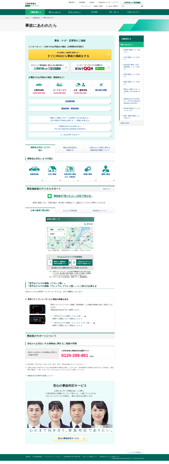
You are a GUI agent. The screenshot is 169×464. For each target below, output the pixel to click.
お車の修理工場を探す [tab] (40, 210)
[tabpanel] (70, 169)
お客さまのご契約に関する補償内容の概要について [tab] (99, 149)
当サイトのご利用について (90, 456)
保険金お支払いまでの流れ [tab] (40, 148)
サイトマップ (85, 6)
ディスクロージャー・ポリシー (53, 456)
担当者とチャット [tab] (100, 211)
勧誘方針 (28, 456)
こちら (78, 319)
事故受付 (72, 2)
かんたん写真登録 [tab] (70, 211)
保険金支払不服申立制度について (40, 376)
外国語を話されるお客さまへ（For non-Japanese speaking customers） (70, 127)
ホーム (27, 17)
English (91, 2)
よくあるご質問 (112, 6)
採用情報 (82, 2)
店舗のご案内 (98, 6)
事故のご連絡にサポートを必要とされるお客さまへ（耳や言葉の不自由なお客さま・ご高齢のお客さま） (70, 119)
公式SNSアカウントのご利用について (109, 456)
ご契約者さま (36, 17)
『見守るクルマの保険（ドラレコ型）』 (69, 316)
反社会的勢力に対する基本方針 (72, 456)
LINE (78, 203)
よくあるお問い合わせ (70, 135)
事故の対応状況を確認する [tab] (70, 149)
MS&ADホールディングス (108, 2)
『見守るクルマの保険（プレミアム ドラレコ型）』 (74, 323)
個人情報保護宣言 (37, 456)
